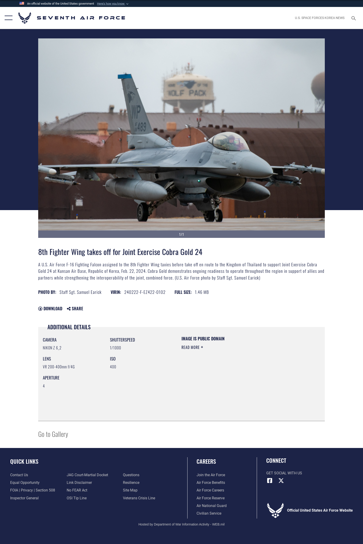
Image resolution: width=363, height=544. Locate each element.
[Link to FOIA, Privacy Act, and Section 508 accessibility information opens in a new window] (32, 490)
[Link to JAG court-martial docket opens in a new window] (87, 475)
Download (50, 308)
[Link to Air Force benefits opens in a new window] (211, 482)
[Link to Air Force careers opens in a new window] (210, 490)
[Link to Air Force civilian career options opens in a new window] (209, 513)
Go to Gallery (53, 434)
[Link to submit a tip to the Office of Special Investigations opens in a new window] (77, 498)
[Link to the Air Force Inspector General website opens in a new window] (24, 498)
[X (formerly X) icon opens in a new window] (281, 480)
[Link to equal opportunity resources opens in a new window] (25, 482)
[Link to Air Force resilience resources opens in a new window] (131, 482)
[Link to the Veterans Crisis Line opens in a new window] (139, 498)
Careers (206, 461)
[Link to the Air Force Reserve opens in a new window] (211, 498)
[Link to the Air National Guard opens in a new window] (212, 506)
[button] (113, 3)
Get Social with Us (284, 473)
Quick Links (24, 461)
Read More (191, 347)
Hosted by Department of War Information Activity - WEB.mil (181, 524)
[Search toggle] (354, 18)
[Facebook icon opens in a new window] (269, 480)
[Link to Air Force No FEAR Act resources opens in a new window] (77, 490)
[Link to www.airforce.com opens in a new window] (211, 475)
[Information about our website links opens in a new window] (79, 482)
